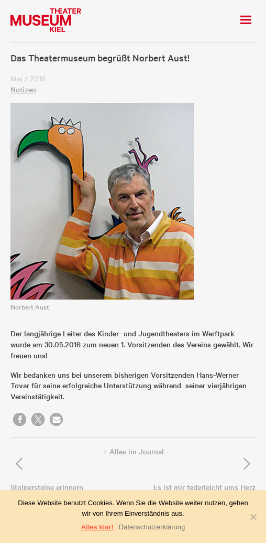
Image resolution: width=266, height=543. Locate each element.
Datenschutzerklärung (152, 527)
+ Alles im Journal (133, 451)
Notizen (23, 89)
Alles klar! (97, 527)
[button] (19, 419)
